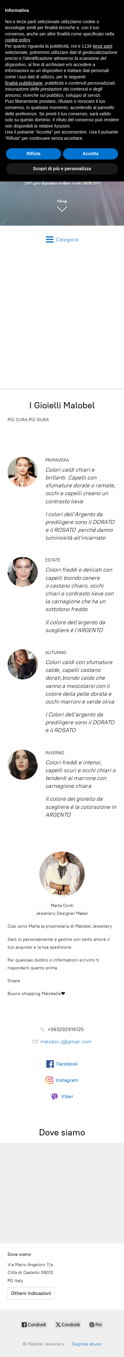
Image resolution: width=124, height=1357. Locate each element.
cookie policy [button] (17, 39)
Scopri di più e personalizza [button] (62, 168)
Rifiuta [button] (34, 153)
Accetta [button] (90, 153)
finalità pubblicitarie (23, 83)
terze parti (102, 46)
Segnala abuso (86, 1344)
